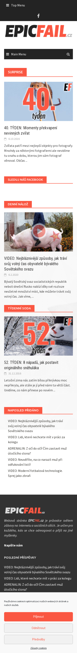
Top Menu (18, 5)
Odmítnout (39, 630)
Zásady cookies (38, 649)
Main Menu (18, 54)
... (26, 160)
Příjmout (38, 618)
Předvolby (38, 641)
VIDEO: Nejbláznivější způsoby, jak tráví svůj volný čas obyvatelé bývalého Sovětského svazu (35, 264)
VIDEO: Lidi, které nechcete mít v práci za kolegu (37, 578)
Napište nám (13, 545)
